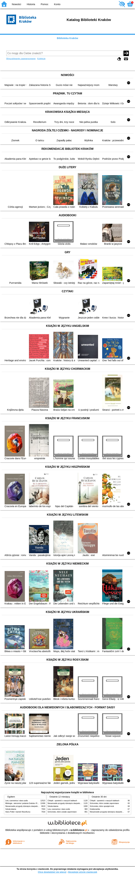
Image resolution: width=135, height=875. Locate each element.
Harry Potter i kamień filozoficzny (17, 812)
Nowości (16, 4)
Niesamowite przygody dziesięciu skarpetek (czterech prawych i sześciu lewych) (35, 806)
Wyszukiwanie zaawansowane (21, 58)
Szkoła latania (10, 809)
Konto (57, 4)
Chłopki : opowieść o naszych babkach (62, 801)
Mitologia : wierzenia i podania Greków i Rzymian (24, 803)
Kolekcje (41, 58)
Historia (31, 4)
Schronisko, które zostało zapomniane (62, 812)
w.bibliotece (78, 830)
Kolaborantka (95, 809)
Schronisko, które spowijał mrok (102, 806)
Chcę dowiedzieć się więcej (52, 872)
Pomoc (44, 4)
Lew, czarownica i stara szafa (16, 801)
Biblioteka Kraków (67, 38)
